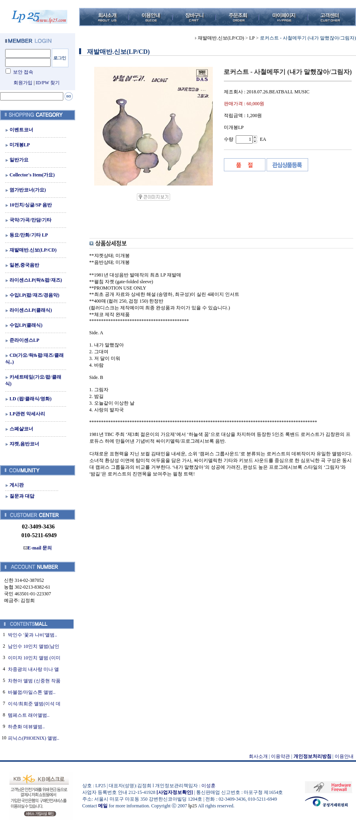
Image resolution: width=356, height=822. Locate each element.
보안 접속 (23, 72)
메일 (103, 806)
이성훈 (208, 785)
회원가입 (22, 82)
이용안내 (344, 756)
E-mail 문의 (37, 548)
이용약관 (280, 756)
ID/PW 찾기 (48, 82)
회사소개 (258, 756)
